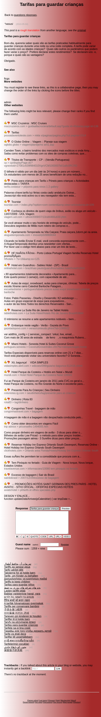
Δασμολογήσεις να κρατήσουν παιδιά (25, 583)
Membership (65, 705)
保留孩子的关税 (13, 654)
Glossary (51, 705)
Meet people (67, 707)
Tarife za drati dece (15, 638)
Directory (76, 707)
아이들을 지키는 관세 (16, 617)
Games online (33, 705)
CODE (43, 541)
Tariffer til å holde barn (17, 623)
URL (51, 541)
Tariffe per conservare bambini (21, 610)
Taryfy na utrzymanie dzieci (20, 626)
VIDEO (67, 541)
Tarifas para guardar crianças (21, 629)
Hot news (38, 707)
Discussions (47, 707)
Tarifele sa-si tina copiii (17, 632)
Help (58, 705)
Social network (28, 707)
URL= (58, 541)
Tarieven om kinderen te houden (22, 620)
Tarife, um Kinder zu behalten (21, 580)
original (81, 30)
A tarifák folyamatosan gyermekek (23, 607)
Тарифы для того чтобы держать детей (27, 635)
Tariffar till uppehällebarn (18, 641)
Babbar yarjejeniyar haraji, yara (22, 598)
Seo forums (58, 707)
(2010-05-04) (22, 24)
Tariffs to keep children (17, 586)
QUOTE (34, 541)
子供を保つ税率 (13, 614)
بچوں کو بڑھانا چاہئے (15, 651)
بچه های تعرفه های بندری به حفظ (22, 592)
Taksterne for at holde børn (19, 577)
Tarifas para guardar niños (19, 589)
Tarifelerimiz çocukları (16, 648)
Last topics (43, 705)
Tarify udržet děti (13, 574)
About (73, 705)
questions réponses (25, 15)
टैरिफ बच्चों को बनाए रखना (17, 604)
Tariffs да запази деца (17, 571)
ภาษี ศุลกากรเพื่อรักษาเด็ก (19, 645)
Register (65, 549)
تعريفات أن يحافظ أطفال (17, 568)
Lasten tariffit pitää (14, 595)
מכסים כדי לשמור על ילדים (19, 601)
